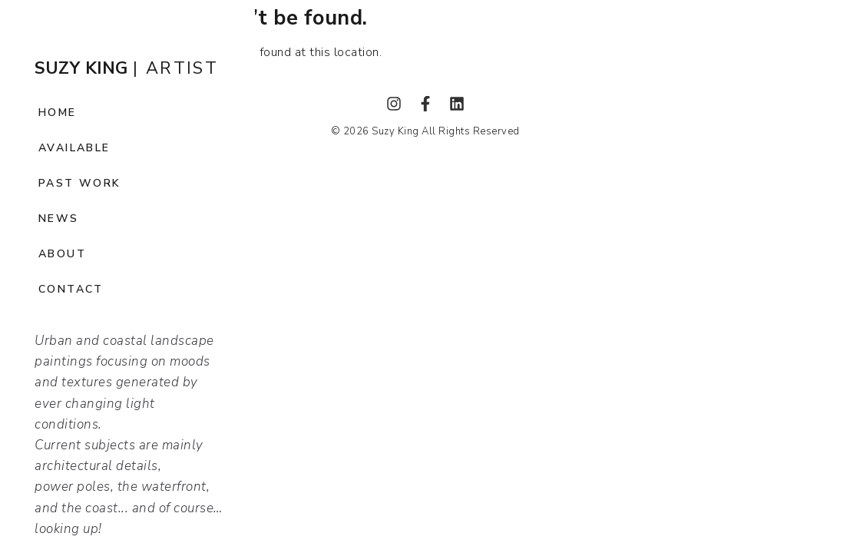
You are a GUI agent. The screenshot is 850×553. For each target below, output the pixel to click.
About (62, 254)
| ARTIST (126, 68)
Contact (71, 289)
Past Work (79, 183)
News (58, 218)
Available (74, 148)
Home (57, 112)
